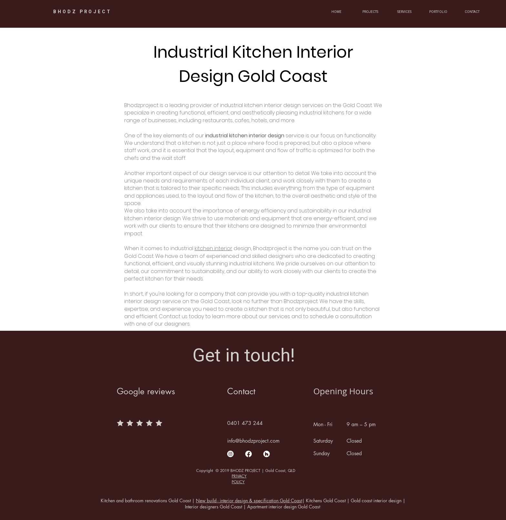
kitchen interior (213, 248)
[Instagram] (230, 454)
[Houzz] (266, 454)
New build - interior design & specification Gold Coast (249, 500)
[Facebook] (248, 454)
